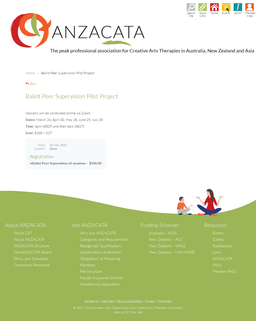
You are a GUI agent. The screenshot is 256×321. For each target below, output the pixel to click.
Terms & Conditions (130, 301)
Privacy (150, 301)
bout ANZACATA (27, 225)
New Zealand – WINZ (167, 245)
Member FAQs (225, 271)
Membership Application (100, 284)
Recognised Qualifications (101, 245)
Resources (215, 225)
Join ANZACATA (89, 225)
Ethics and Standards (31, 258)
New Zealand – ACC (166, 239)
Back (33, 84)
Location (39, 148)
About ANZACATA (29, 239)
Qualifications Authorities (101, 252)
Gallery (218, 239)
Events (218, 233)
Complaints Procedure (31, 265)
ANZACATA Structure (31, 245)
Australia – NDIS (163, 233)
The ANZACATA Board (32, 252)
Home (30, 73)
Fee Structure (91, 271)
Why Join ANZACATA (98, 233)
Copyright (165, 301)
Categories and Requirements (104, 239)
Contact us (91, 301)
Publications (223, 245)
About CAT (23, 233)
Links (217, 252)
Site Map (108, 301)
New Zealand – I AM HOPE (172, 252)
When (41, 145)
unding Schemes (161, 225)
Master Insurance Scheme (101, 277)
